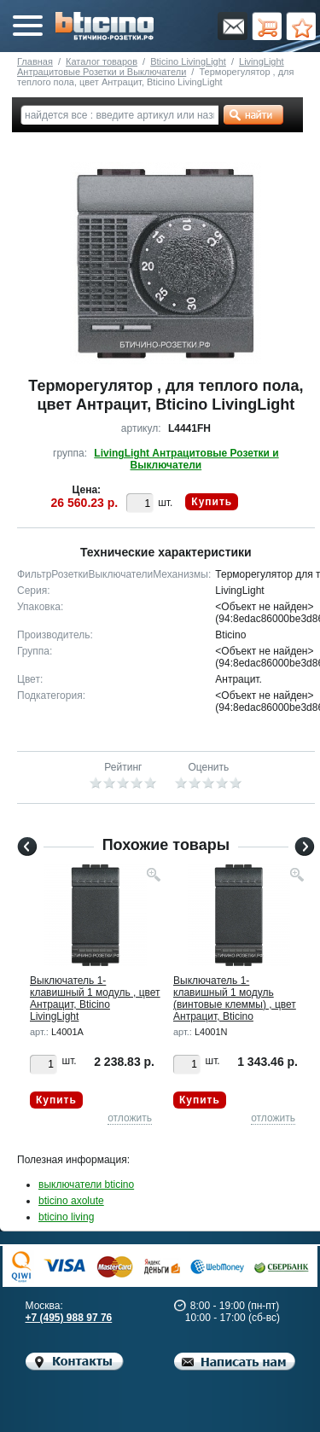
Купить (211, 502)
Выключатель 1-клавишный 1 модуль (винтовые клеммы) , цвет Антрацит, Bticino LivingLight (234, 1004)
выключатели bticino (86, 1184)
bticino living (66, 1217)
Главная (35, 61)
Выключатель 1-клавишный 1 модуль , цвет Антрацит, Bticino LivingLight (95, 998)
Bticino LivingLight (188, 61)
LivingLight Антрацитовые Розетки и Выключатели (150, 66)
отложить (130, 1118)
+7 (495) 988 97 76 (69, 1318)
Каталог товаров (101, 61)
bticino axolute (71, 1201)
